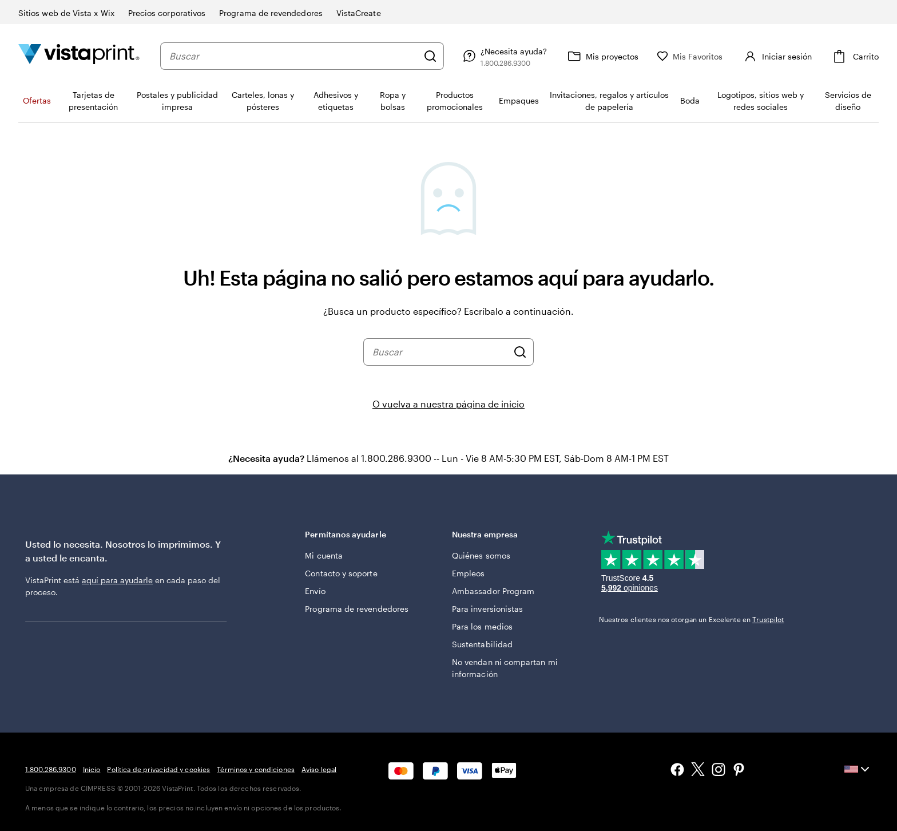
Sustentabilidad (482, 644)
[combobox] (293, 56)
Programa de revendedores (356, 609)
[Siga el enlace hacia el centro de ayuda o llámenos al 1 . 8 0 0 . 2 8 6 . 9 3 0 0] (503, 56)
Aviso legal (318, 769)
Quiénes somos (481, 555)
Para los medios (482, 626)
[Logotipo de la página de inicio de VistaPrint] (79, 56)
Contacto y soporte (341, 573)
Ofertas (37, 100)
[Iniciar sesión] (776, 56)
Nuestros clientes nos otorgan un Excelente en (691, 619)
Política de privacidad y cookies (158, 769)
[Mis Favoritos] (690, 56)
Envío (315, 591)
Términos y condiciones (256, 769)
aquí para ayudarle (117, 580)
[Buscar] (430, 56)
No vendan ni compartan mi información (505, 668)
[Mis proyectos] (601, 56)
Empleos (468, 573)
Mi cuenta (324, 555)
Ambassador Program (493, 591)
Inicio (92, 769)
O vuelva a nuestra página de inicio (448, 403)
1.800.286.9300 (50, 769)
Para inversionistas (487, 609)
